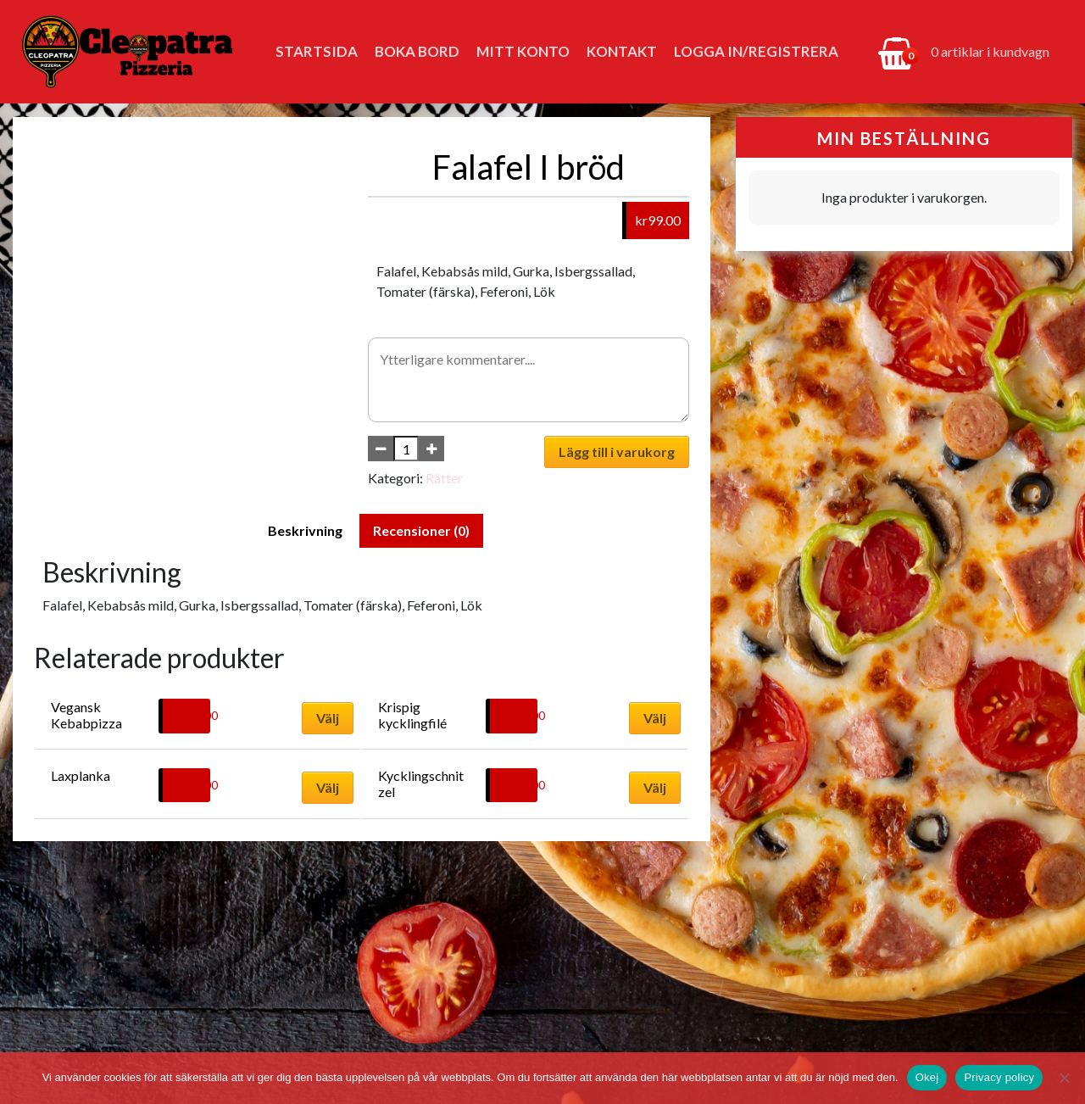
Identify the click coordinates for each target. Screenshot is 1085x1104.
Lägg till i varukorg (617, 451)
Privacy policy (999, 1077)
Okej (927, 1077)
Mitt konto (523, 51)
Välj (327, 718)
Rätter (444, 478)
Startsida (316, 51)
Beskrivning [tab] (305, 530)
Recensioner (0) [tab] (421, 530)
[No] (1063, 1077)
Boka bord (417, 51)
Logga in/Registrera (756, 51)
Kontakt (622, 51)
